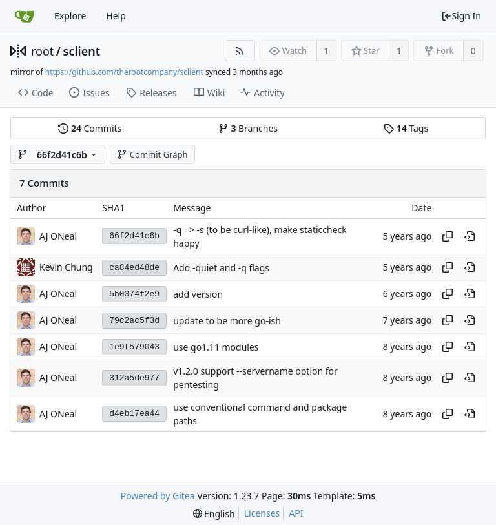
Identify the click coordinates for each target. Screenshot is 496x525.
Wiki (209, 93)
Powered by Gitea (158, 495)
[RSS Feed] (240, 50)
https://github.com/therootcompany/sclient (124, 72)
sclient (81, 51)
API (296, 513)
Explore (70, 16)
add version (198, 294)
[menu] (214, 514)
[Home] (24, 16)
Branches (248, 128)
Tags (406, 128)
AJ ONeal (58, 236)
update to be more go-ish (227, 320)
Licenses (262, 513)
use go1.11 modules (215, 347)
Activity (262, 93)
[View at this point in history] (469, 236)
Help (116, 16)
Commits (89, 128)
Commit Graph (152, 154)
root (42, 51)
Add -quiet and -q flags (221, 268)
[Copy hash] (447, 236)
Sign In (461, 16)
